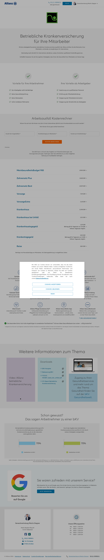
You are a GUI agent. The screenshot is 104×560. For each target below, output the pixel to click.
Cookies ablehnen (52, 289)
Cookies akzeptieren (53, 284)
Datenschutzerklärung (42, 278)
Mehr (53, 294)
